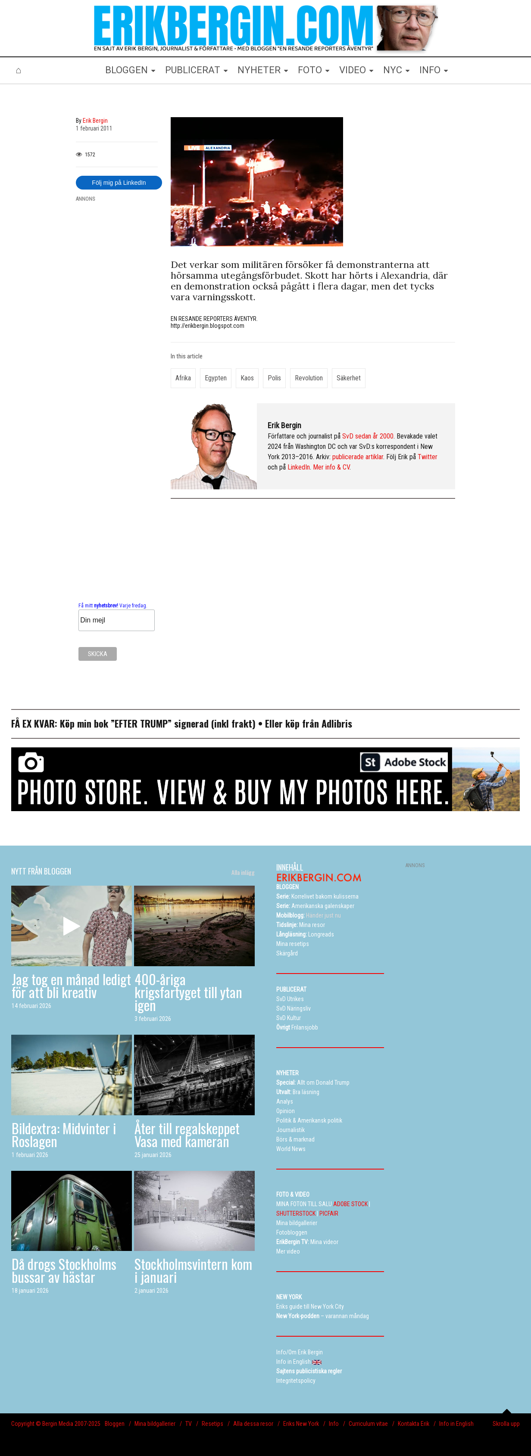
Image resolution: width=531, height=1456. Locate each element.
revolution (309, 378)
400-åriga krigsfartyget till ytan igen (188, 992)
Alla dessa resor (253, 1423)
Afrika (183, 378)
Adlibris (337, 723)
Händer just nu (308, 915)
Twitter (427, 457)
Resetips (212, 1423)
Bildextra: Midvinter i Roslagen (64, 1134)
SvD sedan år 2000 (368, 436)
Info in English (456, 1423)
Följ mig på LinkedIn (119, 182)
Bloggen (115, 1423)
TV (188, 1423)
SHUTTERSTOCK (295, 1213)
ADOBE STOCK (350, 1204)
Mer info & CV (331, 467)
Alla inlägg (243, 872)
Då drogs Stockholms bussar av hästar (64, 1270)
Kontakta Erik (413, 1423)
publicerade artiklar (357, 457)
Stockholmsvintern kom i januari (193, 1270)
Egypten (216, 378)
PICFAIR (328, 1213)
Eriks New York (301, 1423)
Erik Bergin (284, 425)
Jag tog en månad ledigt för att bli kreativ (71, 985)
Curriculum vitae (368, 1423)
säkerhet (349, 378)
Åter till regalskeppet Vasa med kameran (187, 1134)
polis (274, 378)
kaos (247, 378)
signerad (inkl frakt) (215, 723)
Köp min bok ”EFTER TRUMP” (117, 723)
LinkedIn (298, 467)
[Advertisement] (117, 338)
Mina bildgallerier (154, 1423)
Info (334, 1423)
